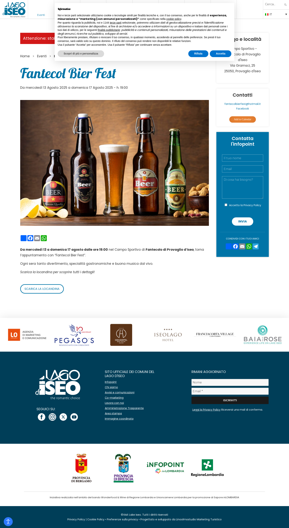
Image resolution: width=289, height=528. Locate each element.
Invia (242, 221)
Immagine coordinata (119, 419)
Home (25, 56)
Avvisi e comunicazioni (119, 392)
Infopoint (111, 382)
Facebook (242, 108)
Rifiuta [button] (198, 53)
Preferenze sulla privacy (122, 519)
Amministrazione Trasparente (124, 408)
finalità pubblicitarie (109, 29)
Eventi (41, 15)
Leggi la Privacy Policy (206, 410)
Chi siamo (111, 387)
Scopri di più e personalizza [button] (81, 53)
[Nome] (230, 382)
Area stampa (113, 413)
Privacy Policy (252, 205)
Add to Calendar (242, 119)
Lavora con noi (114, 403)
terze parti (115, 22)
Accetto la (245, 205)
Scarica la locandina (42, 289)
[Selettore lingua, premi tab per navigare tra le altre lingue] (276, 14)
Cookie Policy (95, 519)
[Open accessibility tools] (8, 521)
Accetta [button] (220, 53)
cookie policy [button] (173, 18)
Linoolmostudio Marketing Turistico (199, 519)
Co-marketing (114, 398)
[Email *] (230, 391)
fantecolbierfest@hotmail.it (242, 104)
